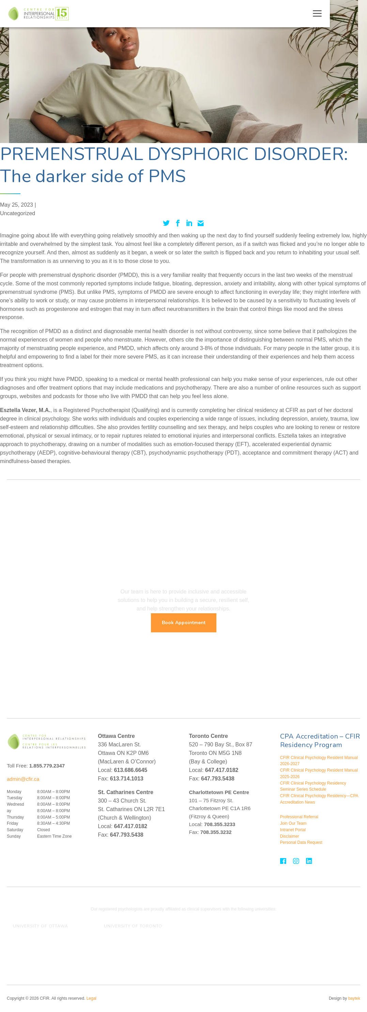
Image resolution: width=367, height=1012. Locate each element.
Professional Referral (299, 817)
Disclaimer (289, 836)
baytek (354, 998)
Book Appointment (183, 622)
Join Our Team (293, 823)
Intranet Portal (293, 829)
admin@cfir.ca (23, 779)
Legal (91, 998)
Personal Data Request (301, 842)
